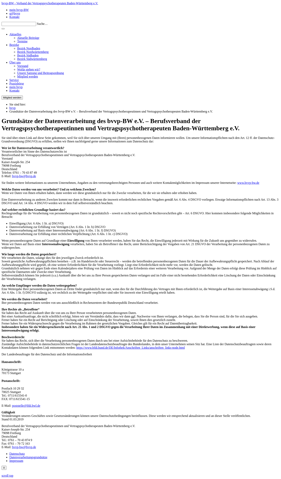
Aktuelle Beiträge (28, 37)
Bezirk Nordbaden (28, 48)
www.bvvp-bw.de (248, 182)
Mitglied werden (27, 76)
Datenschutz (17, 453)
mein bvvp (16, 87)
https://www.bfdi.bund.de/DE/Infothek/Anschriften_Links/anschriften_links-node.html (130, 347)
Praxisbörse (16, 83)
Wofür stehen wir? (28, 69)
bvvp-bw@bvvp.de (24, 176)
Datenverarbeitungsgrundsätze (28, 457)
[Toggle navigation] (3, 28)
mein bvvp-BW (19, 10)
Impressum (16, 460)
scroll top (7, 475)
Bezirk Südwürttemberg (32, 59)
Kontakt (14, 17)
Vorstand (22, 66)
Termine (22, 41)
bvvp (12, 108)
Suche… (42, 23)
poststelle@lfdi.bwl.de (26, 405)
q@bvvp (14, 13)
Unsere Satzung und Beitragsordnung (40, 73)
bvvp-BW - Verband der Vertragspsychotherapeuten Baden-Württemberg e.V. (50, 3)
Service (14, 80)
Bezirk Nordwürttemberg (33, 52)
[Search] (19, 24)
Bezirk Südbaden (28, 55)
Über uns (15, 62)
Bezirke (14, 44)
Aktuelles (15, 34)
